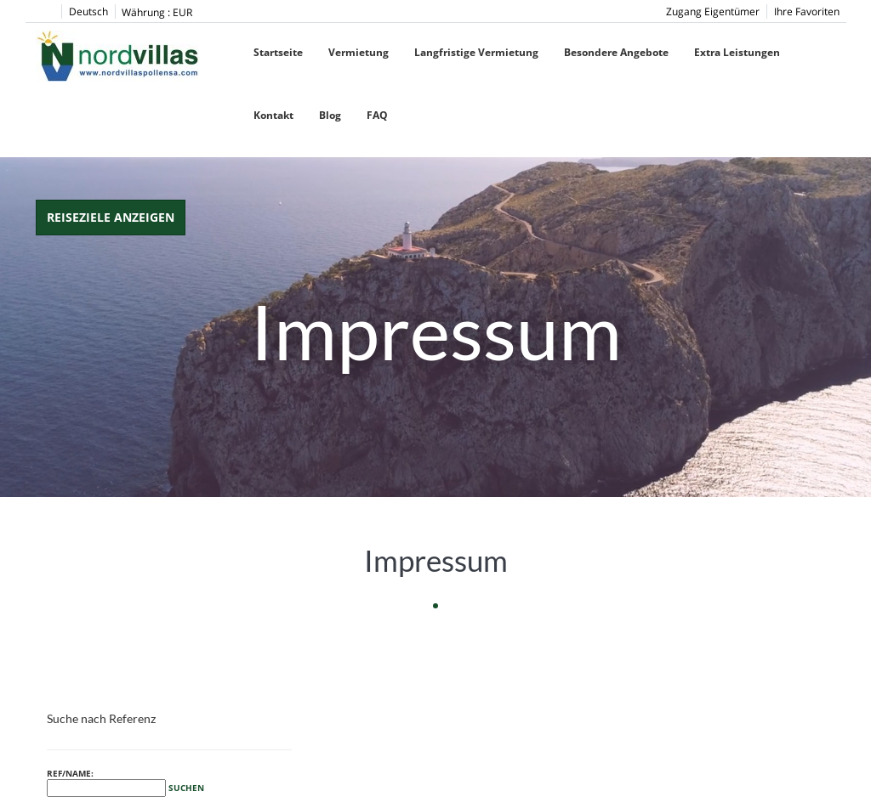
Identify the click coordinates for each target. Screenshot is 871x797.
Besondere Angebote (616, 52)
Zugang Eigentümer (713, 11)
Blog (330, 115)
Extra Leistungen (737, 52)
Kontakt (273, 115)
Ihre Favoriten (807, 11)
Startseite (278, 52)
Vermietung (358, 52)
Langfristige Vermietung (476, 52)
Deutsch (88, 11)
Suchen (186, 788)
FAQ (377, 115)
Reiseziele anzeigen (110, 217)
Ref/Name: (125, 782)
